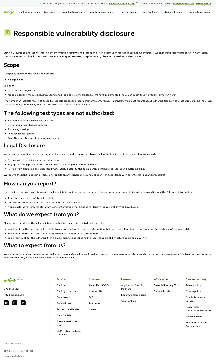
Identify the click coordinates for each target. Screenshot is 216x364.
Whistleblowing (194, 316)
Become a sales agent (133, 294)
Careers (102, 3)
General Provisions (164, 291)
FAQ (93, 3)
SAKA (144, 3)
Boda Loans (63, 297)
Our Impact (155, 3)
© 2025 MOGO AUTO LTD (18, 351)
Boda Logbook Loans (73, 12)
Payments (61, 3)
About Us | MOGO (79, 3)
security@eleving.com (135, 192)
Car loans (62, 285)
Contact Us (46, 3)
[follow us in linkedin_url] (23, 302)
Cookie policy (193, 291)
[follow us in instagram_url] (14, 302)
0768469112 (11, 288)
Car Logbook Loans (29, 12)
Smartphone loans (199, 12)
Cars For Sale (64, 315)
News (168, 3)
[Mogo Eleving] (24, 280)
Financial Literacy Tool (166, 285)
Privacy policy (193, 285)
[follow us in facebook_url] (6, 302)
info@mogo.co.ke (14, 294)
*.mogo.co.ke (15, 79)
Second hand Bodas (68, 309)
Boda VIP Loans (65, 303)
